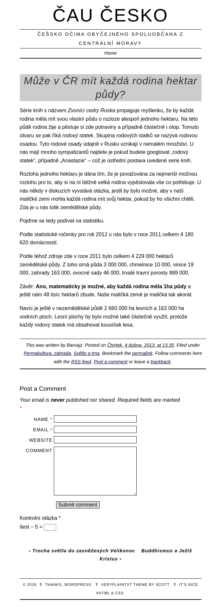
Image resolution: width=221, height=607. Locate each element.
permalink (142, 353)
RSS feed (81, 361)
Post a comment (111, 361)
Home (110, 53)
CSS (119, 593)
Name (41, 419)
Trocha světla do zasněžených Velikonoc (83, 550)
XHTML (103, 593)
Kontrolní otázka (40, 518)
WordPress (78, 585)
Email (41, 429)
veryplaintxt (116, 585)
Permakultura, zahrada (47, 353)
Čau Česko (110, 15)
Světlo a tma (87, 353)
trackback (161, 361)
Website (41, 440)
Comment (39, 450)
